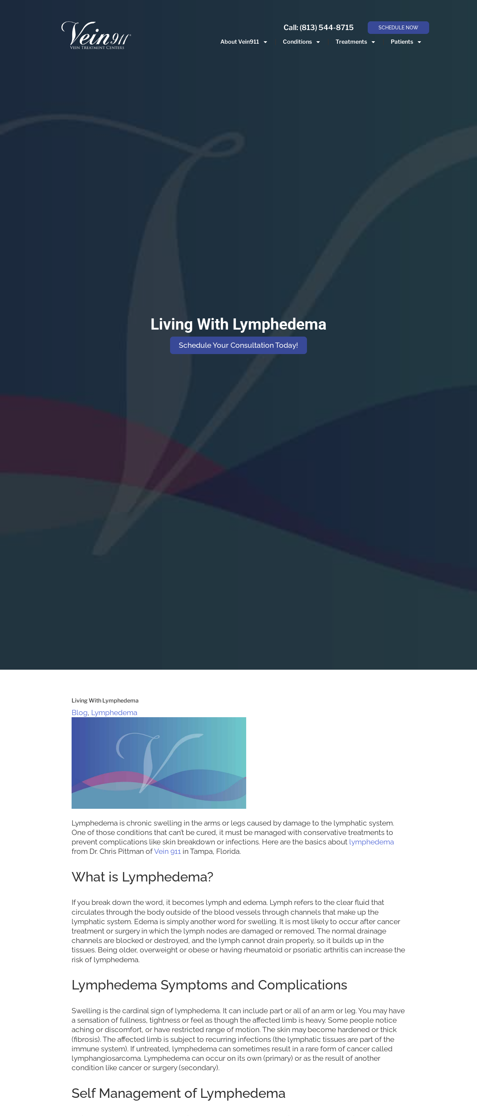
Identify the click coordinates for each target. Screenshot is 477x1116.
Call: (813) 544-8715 (319, 27)
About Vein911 (244, 42)
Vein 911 (167, 851)
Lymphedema (114, 712)
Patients (406, 42)
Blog (80, 712)
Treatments (356, 42)
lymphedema (371, 841)
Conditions (302, 42)
